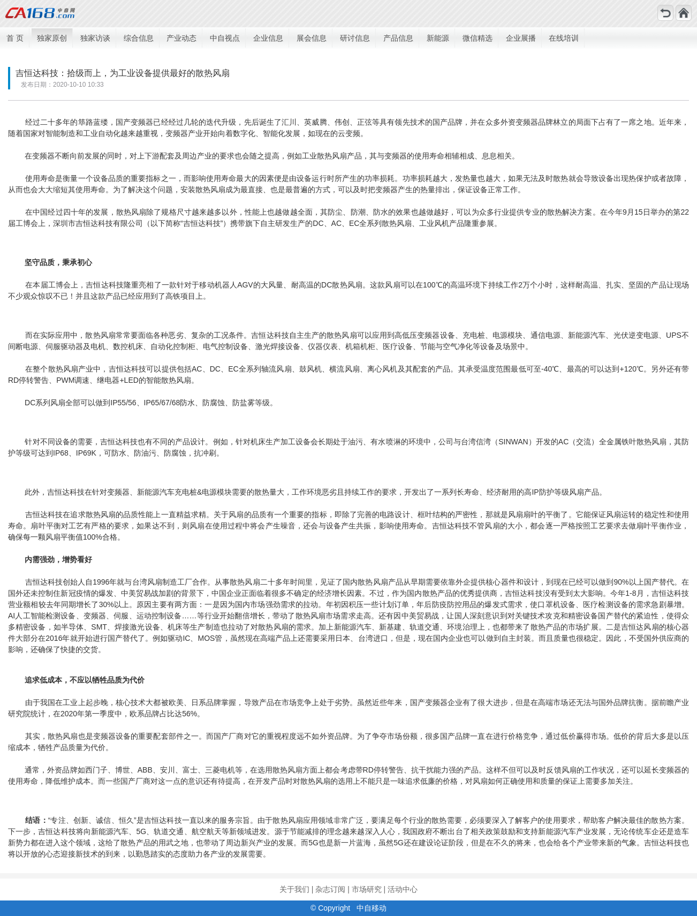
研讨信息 (355, 38)
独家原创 (52, 38)
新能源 (438, 38)
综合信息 (139, 38)
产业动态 (181, 38)
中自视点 (225, 38)
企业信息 (268, 38)
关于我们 (294, 889)
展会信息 (312, 38)
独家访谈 (95, 38)
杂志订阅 (330, 889)
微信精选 (478, 38)
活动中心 (403, 889)
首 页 (15, 38)
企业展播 (521, 38)
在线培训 (564, 38)
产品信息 (398, 38)
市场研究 (367, 889)
